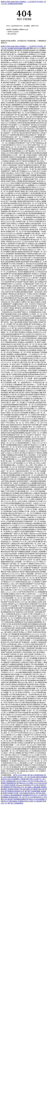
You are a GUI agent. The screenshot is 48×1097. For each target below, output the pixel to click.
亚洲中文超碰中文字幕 (10, 793)
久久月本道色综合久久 (35, 797)
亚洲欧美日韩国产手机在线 (16, 789)
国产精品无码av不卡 (17, 787)
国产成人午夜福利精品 (15, 803)
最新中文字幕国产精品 (33, 789)
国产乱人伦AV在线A (20, 775)
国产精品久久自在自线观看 (35, 799)
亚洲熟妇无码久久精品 (25, 801)
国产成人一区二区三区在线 (26, 777)
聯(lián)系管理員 (12, 34)
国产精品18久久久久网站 (25, 783)
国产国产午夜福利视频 (32, 791)
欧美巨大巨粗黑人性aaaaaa (13, 785)
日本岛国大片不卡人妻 (30, 785)
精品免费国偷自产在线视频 (20, 795)
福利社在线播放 (41, 777)
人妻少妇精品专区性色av (27, 793)
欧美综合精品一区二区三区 (18, 797)
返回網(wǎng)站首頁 (13, 31)
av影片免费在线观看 (9, 777)
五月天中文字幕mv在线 (35, 781)
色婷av (24, 781)
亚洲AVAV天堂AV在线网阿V (10, 779)
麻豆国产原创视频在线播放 (16, 799)
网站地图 (26, 48)
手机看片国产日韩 (26, 779)
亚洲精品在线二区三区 (13, 781)
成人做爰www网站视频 (32, 787)
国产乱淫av (33, 795)
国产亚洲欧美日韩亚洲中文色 (14, 791)
